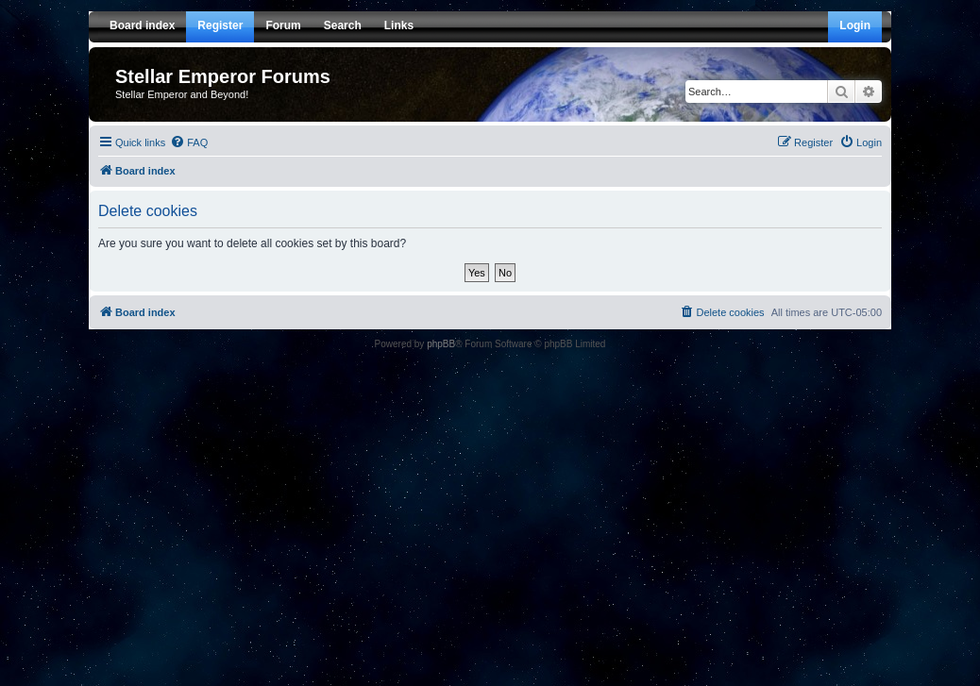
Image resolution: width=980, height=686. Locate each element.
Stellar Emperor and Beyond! (181, 94)
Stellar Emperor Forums (222, 76)
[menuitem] (189, 142)
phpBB (441, 344)
